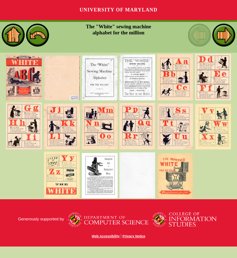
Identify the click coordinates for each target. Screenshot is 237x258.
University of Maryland (118, 10)
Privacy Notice (134, 236)
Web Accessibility (106, 236)
